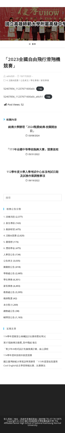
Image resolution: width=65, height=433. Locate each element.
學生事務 (35, 80)
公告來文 (24, 80)
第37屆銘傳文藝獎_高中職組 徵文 (20, 342)
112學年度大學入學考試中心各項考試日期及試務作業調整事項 (32, 173)
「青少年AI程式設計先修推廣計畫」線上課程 (25, 348)
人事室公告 (9, 254)
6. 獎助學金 (9, 248)
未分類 (6, 304)
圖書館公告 (9, 266)
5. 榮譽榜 (8, 241)
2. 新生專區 (9, 223)
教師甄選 (7, 298)
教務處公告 (9, 292)
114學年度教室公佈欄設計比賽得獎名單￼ (24, 336)
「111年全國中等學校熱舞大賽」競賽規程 (32, 149)
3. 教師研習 (9, 229)
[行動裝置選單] (32, 44)
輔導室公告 (9, 317)
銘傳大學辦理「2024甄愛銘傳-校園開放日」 (32, 129)
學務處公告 (9, 273)
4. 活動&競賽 (12, 80)
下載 (40, 89)
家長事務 (45, 80)
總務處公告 (9, 310)
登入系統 (8, 418)
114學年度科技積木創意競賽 (17, 355)
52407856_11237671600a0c (19, 88)
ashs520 (10, 76)
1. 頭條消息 (9, 216)
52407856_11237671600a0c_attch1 (23, 96)
